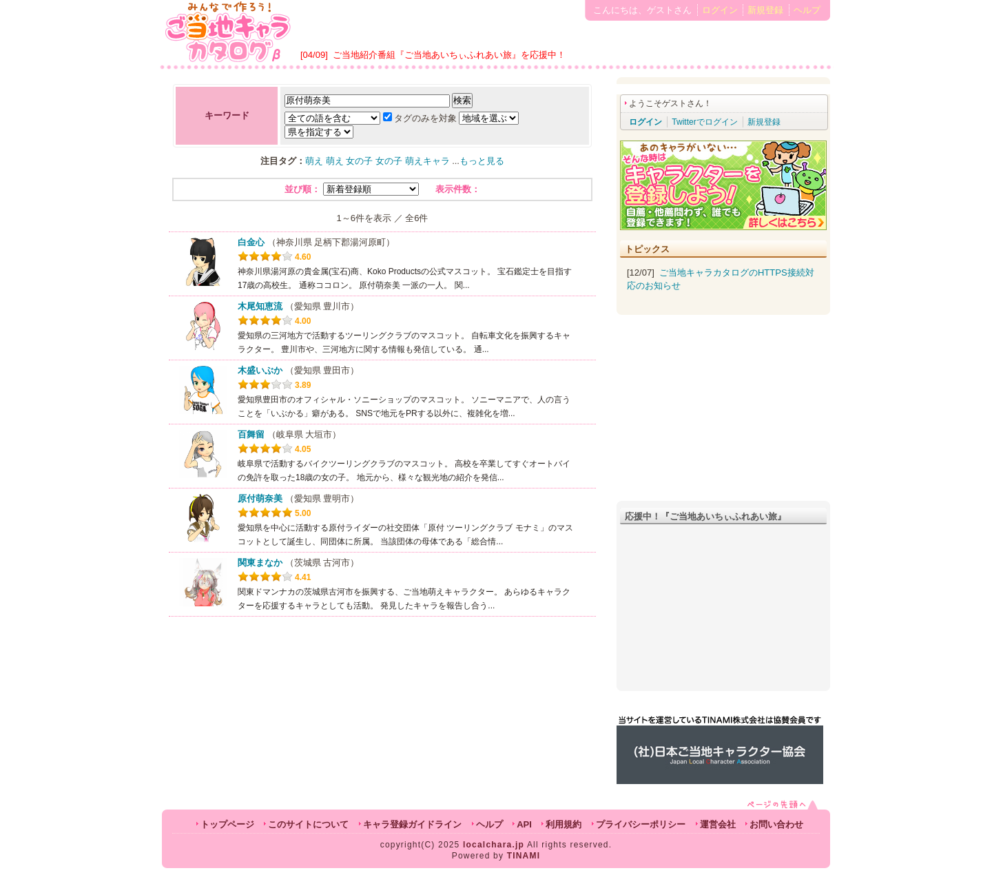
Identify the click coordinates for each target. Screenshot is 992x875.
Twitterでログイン (704, 122)
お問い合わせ (776, 824)
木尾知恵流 (260, 306)
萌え (314, 161)
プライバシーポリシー (640, 824)
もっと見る (481, 161)
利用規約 (563, 824)
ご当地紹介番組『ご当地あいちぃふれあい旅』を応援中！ (449, 55)
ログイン (720, 10)
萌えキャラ (427, 161)
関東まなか (260, 562)
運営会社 (718, 824)
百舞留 (251, 434)
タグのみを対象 (420, 118)
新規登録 (765, 10)
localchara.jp (493, 845)
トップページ (227, 824)
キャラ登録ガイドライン (412, 824)
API (524, 824)
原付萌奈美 (260, 498)
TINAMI (524, 856)
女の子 (359, 161)
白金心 (251, 242)
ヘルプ (807, 10)
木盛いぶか (260, 370)
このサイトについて (308, 824)
